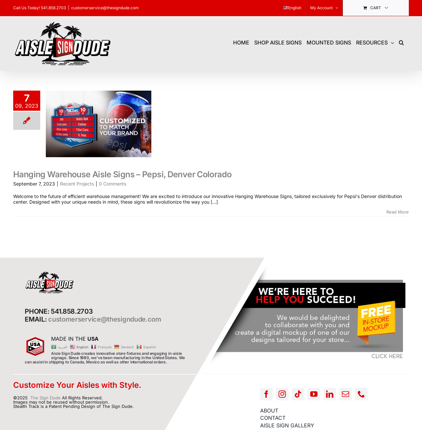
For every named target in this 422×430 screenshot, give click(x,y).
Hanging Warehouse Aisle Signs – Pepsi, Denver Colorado (122, 174)
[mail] (345, 394)
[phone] (361, 394)
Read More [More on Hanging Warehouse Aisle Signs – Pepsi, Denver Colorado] (397, 212)
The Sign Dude (45, 397)
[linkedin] (329, 394)
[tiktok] (298, 394)
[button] (401, 41)
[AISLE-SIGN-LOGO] (49, 273)
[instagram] (282, 394)
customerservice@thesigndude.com (105, 7)
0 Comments (112, 183)
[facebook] (266, 394)
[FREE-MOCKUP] (308, 268)
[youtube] (314, 394)
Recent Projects (77, 183)
